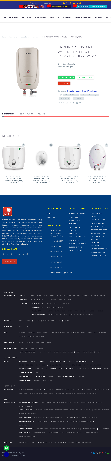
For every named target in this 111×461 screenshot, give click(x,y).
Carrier (39, 296)
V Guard (35, 336)
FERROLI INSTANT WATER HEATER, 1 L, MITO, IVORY (41, 181)
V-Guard (66, 320)
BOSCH (44, 365)
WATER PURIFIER (86, 442)
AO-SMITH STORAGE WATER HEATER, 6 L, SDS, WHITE (69, 181)
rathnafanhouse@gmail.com (61, 273)
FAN (79, 442)
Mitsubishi (76, 296)
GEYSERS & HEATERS (10, 348)
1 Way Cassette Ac (37, 303)
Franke (106, 369)
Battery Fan (75, 227)
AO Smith (22, 342)
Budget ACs (93, 417)
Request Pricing (66, 77)
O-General (85, 296)
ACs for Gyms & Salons (64, 402)
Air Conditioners (77, 213)
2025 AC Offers (68, 417)
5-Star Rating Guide (73, 429)
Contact (51, 220)
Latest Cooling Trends (89, 429)
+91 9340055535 (56, 262)
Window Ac (23, 299)
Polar (90, 332)
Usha (59, 320)
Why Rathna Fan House (41, 432)
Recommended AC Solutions (28, 402)
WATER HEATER (23, 442)
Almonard (22, 332)
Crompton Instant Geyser (90, 95)
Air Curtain (74, 220)
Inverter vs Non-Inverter (28, 413)
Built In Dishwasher (26, 365)
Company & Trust (25, 432)
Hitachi (58, 296)
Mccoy (77, 332)
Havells (62, 332)
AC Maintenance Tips (44, 421)
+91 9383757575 (56, 257)
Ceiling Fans (81, 393)
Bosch (21, 326)
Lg (64, 296)
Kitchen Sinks (97, 223)
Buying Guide (8, 389)
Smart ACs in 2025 (42, 429)
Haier (52, 296)
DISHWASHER (33, 442)
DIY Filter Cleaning (72, 421)
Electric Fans (75, 247)
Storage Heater (15, 176)
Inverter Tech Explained (57, 429)
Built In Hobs (60, 361)
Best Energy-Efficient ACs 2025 (64, 410)
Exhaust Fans (75, 250)
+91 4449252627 (56, 246)
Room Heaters (98, 233)
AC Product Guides (25, 410)
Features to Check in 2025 (54, 417)
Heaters (67, 389)
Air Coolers (49, 389)
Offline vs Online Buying (27, 436)
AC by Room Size (39, 417)
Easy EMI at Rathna (81, 417)
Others (98, 17)
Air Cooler (26, 17)
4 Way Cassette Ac (37, 311)
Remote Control (99, 230)
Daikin (46, 296)
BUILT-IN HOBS (58, 442)
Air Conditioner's (10, 296)
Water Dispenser (99, 249)
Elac (64, 352)
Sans (37, 372)
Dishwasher (40, 17)
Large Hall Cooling (25, 406)
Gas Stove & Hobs (102, 389)
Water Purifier (64, 17)
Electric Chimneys (77, 243)
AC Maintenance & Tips (26, 421)
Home (4, 37)
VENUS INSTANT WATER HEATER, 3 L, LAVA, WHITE (97, 181)
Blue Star (30, 342)
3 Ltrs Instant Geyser (71, 95)
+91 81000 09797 (56, 241)
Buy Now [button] (64, 83)
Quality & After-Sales (89, 432)
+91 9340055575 (56, 267)
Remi (95, 332)
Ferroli (34, 176)
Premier (50, 376)
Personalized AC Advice (73, 432)
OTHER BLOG (8, 442)
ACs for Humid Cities (94, 402)
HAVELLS (49, 342)
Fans (52, 17)
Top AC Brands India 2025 (83, 410)
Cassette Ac (24, 303)
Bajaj (21, 320)
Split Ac (22, 296)
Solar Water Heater (37, 348)
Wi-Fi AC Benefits (104, 429)
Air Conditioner (11, 17)
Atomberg (31, 332)
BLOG (6, 399)
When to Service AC (58, 421)
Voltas (102, 296)
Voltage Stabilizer (25, 376)
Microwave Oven (99, 226)
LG (91, 365)
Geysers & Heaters (83, 17)
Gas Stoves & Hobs (56, 369)
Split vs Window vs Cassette (44, 410)
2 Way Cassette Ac (37, 307)
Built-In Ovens (48, 393)
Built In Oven (76, 365)
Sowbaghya (102, 332)
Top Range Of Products (97, 6)
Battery (73, 224)
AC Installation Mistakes (27, 425)
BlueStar (31, 296)
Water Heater (13, 37)
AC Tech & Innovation (26, 429)
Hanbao (54, 332)
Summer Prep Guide (86, 421)
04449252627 (48, 3)
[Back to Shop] (105, 47)
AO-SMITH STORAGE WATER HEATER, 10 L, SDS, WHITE (14, 181)
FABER (43, 342)
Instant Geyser (25, 37)
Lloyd (69, 296)
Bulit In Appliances (36, 393)
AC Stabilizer (40, 376)
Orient (53, 320)
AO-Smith (7, 176)
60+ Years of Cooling (57, 432)
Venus (99, 176)
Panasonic (94, 296)
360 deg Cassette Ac (38, 315)
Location (35, 3)
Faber (27, 326)
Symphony (46, 320)
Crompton (35, 37)
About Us (51, 217)
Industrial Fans (99, 220)
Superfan (22, 336)
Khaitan (69, 332)
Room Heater (24, 348)
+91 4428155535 (56, 251)
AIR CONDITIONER (9, 402)
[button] (4, 123)
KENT (37, 342)
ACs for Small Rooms (48, 402)
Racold (84, 352)
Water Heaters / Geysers (28, 352)
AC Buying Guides (25, 417)
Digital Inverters (77, 237)
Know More (10, 261)
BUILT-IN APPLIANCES (45, 442)
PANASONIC (97, 365)
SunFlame (44, 369)
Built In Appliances (81, 361)
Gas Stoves (69, 369)
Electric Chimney (89, 389)
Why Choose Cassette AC (101, 410)
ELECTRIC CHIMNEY (70, 442)
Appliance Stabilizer (68, 376)
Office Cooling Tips (79, 402)
